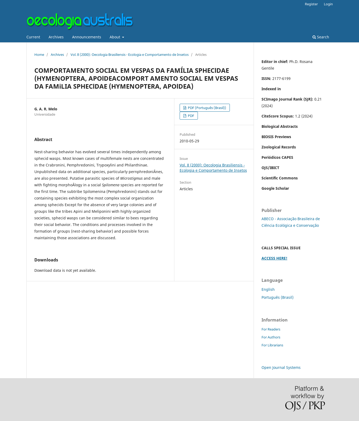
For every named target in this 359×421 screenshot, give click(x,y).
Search (321, 36)
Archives (56, 36)
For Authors (271, 337)
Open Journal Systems (281, 367)
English (268, 289)
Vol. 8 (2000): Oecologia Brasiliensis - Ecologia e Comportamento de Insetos (130, 54)
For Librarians (272, 345)
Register (311, 4)
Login (328, 4)
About (115, 36)
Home (39, 54)
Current (33, 36)
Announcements (86, 36)
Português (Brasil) (277, 297)
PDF (190, 115)
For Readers (271, 329)
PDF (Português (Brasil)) (206, 107)
